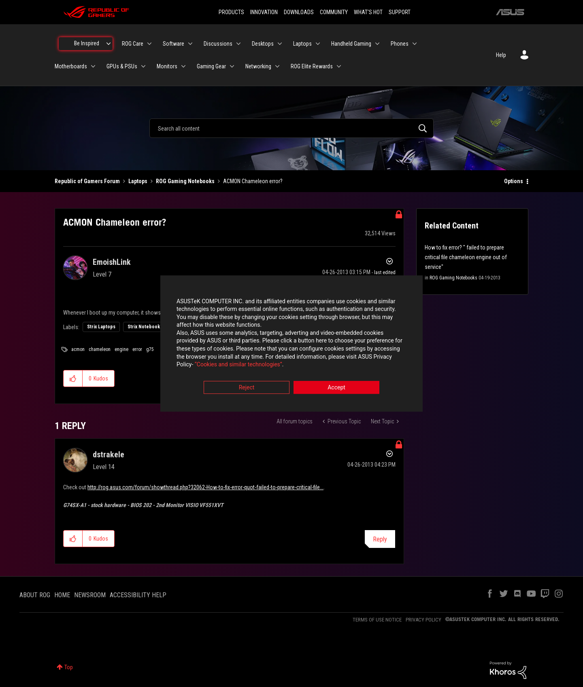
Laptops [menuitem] (302, 43)
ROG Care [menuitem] (132, 43)
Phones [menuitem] (400, 43)
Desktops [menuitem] (263, 43)
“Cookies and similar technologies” (238, 365)
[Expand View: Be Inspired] (108, 43)
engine (121, 349)
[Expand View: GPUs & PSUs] (143, 66)
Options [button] (513, 181)
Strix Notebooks (145, 327)
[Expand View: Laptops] (318, 43)
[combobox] (291, 128)
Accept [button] (336, 388)
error (137, 349)
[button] (73, 378)
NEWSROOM (90, 595)
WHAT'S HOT (368, 12)
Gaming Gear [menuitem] (211, 66)
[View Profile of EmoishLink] (112, 262)
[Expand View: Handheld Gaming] (377, 43)
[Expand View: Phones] (415, 43)
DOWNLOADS (299, 12)
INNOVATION (264, 12)
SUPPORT (400, 12)
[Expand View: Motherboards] (93, 66)
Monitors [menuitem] (167, 66)
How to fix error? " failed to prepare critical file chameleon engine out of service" (466, 257)
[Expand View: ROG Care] (149, 43)
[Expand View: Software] (190, 43)
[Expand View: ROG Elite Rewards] (339, 66)
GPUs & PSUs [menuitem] (121, 66)
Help (501, 55)
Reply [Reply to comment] (380, 539)
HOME (62, 595)
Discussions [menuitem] (218, 43)
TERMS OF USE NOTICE (377, 620)
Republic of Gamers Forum (87, 181)
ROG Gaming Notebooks (185, 181)
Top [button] (68, 667)
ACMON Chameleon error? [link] (253, 181)
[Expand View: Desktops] (280, 43)
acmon (78, 349)
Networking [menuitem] (258, 66)
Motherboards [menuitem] (71, 66)
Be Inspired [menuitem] (86, 43)
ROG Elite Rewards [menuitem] (312, 66)
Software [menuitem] (173, 43)
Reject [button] (247, 388)
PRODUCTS (231, 12)
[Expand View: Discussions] (238, 43)
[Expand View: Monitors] (183, 66)
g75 (150, 349)
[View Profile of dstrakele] (108, 454)
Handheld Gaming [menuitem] (351, 43)
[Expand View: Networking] (277, 66)
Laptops (137, 181)
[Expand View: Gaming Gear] (232, 66)
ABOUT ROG (34, 595)
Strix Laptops (101, 327)
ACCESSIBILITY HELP (138, 595)
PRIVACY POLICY (423, 620)
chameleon (100, 349)
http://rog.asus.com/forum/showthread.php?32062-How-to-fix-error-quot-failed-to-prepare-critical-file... (205, 487)
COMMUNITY (334, 12)
